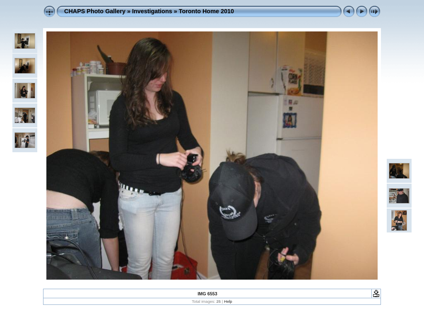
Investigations (152, 11)
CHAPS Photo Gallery (94, 11)
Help (228, 301)
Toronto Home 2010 (206, 11)
